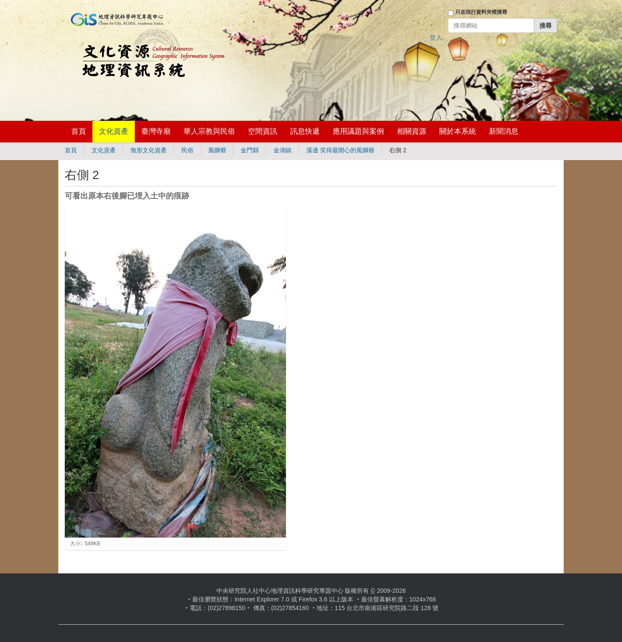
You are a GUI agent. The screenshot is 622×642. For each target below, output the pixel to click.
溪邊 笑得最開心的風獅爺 (340, 150)
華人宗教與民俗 (209, 131)
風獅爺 (217, 150)
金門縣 (250, 150)
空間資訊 (262, 131)
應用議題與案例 (358, 131)
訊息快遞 (305, 131)
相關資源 (411, 131)
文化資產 (113, 131)
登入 (436, 37)
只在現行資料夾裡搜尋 (481, 12)
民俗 (187, 150)
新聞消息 (503, 131)
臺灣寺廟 (156, 131)
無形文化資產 (148, 150)
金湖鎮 (282, 150)
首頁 (78, 131)
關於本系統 (457, 131)
